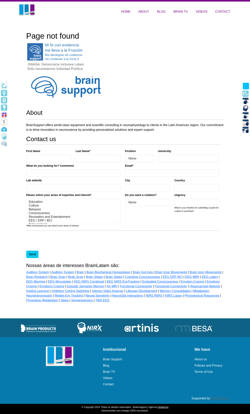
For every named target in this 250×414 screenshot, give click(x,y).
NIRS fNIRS (154, 295)
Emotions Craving (51, 286)
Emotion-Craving (192, 281)
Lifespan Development (141, 291)
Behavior (73, 209)
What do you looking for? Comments (50, 165)
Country (179, 180)
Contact (108, 384)
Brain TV (109, 371)
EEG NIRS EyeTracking (123, 281)
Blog (106, 365)
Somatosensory (82, 300)
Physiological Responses (202, 295)
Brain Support (112, 359)
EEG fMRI (192, 277)
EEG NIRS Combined (89, 281)
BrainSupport (220, 398)
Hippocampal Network (205, 286)
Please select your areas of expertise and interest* (58, 195)
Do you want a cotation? (141, 195)
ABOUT (143, 11)
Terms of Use (204, 371)
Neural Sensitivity (98, 295)
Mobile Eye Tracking (69, 295)
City (127, 180)
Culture (73, 205)
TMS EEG (103, 300)
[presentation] (56, 241)
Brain (80, 272)
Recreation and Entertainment (73, 217)
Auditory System (37, 272)
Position (130, 151)
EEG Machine (36, 281)
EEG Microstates (59, 281)
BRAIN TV (180, 11)
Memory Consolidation (175, 291)
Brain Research (37, 277)
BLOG (161, 11)
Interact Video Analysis (107, 291)
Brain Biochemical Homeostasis (108, 272)
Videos (107, 378)
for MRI (112, 286)
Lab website (34, 180)
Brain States (94, 277)
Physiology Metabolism (42, 300)
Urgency (179, 195)
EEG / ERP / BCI (73, 221)
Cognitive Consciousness (142, 277)
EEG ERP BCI (173, 277)
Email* (129, 165)
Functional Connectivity (136, 286)
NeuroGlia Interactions (127, 295)
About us (201, 359)
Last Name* (83, 151)
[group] (43, 327)
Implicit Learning (37, 291)
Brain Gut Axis (143, 272)
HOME (125, 11)
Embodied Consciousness (160, 281)
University (164, 151)
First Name (33, 151)
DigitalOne (163, 407)
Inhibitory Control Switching (70, 291)
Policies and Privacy (208, 365)
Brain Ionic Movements (171, 272)
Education (73, 202)
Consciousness (73, 213)
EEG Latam (210, 277)
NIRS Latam (173, 295)
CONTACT (222, 11)
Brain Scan (57, 277)
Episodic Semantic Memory (86, 286)
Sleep (65, 300)
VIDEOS (201, 11)
